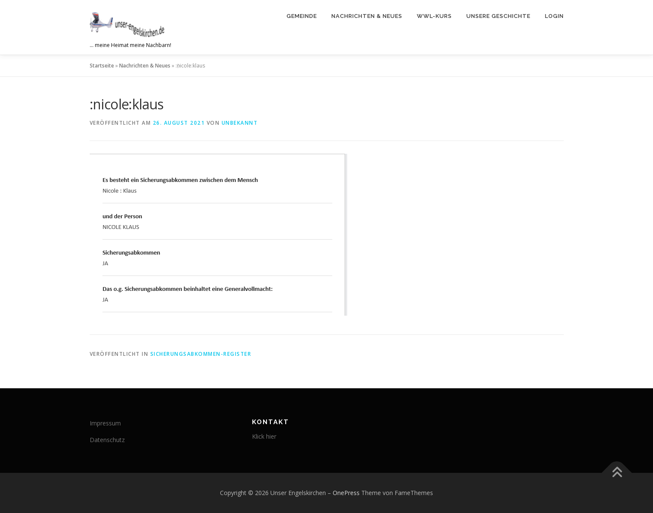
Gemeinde (302, 16)
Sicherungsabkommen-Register (201, 354)
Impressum (105, 423)
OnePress (346, 493)
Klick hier (264, 436)
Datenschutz (107, 440)
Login (554, 16)
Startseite (102, 65)
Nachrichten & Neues (366, 16)
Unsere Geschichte (498, 16)
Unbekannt (240, 122)
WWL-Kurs (434, 16)
